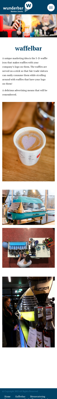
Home (7, 396)
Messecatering (37, 396)
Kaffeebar (20, 396)
